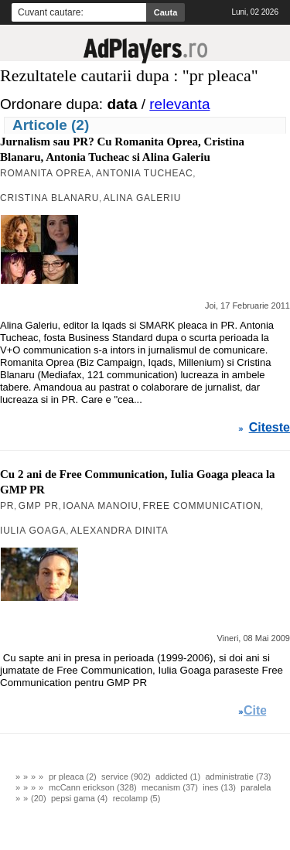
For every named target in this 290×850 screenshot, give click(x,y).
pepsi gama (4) (79, 798)
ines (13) (219, 787)
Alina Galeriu (142, 198)
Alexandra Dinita (119, 530)
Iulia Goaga (33, 530)
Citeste (269, 428)
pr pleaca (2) (73, 776)
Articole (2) (50, 125)
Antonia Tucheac (144, 173)
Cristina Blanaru (49, 198)
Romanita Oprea (45, 173)
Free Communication (202, 505)
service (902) (126, 776)
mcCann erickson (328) (93, 787)
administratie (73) (238, 776)
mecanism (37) (170, 787)
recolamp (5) (137, 798)
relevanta (179, 104)
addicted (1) (177, 776)
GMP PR (39, 505)
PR (7, 505)
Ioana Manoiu (100, 505)
